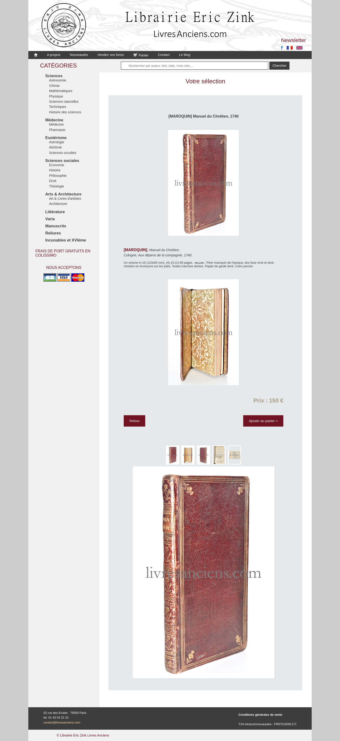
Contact (164, 55)
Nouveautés (79, 55)
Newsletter (293, 40)
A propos (53, 55)
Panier (141, 55)
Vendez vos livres (111, 55)
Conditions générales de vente (260, 714)
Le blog (184, 55)
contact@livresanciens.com (61, 722)
